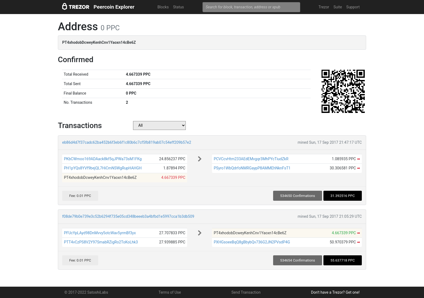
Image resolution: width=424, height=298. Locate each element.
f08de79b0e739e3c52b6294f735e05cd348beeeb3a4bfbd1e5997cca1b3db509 (128, 216)
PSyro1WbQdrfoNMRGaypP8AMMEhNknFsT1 (252, 168)
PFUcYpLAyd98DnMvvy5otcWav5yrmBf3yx (100, 233)
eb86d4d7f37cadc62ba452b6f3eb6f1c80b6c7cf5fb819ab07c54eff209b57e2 (126, 142)
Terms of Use (169, 292)
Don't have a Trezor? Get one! (335, 292)
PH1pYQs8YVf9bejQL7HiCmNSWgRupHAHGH (102, 168)
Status (178, 7)
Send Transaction (246, 292)
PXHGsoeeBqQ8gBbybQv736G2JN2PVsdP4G (252, 242)
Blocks (163, 7)
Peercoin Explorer (114, 7)
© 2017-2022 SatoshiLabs (86, 292)
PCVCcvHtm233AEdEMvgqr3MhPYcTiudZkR (251, 159)
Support (353, 7)
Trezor (324, 7)
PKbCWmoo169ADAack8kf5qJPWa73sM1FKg (103, 159)
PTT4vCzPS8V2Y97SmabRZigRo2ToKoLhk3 (101, 242)
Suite (337, 7)
